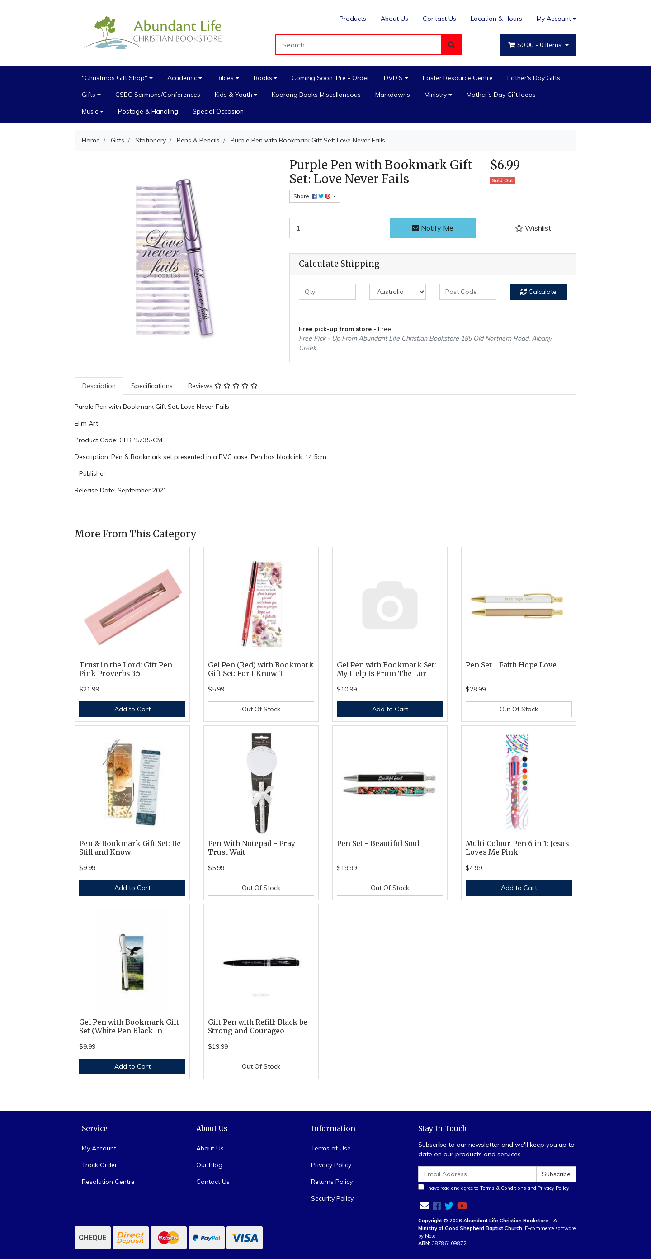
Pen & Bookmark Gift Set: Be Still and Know (130, 848)
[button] (533, 228)
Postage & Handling (148, 111)
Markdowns (392, 94)
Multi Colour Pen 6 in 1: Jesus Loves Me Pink (517, 848)
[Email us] (424, 1206)
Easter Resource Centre (458, 78)
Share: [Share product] (312, 196)
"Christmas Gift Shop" (114, 78)
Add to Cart (132, 709)
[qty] (327, 292)
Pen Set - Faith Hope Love (511, 665)
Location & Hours (496, 18)
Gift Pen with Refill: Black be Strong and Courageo (257, 1026)
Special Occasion (218, 111)
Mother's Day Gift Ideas (501, 94)
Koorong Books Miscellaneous (316, 94)
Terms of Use (331, 1148)
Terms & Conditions (503, 1188)
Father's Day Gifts (533, 78)
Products (353, 18)
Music (90, 111)
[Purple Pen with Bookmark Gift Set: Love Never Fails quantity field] (332, 228)
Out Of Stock (261, 709)
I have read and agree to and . (494, 1187)
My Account (99, 1148)
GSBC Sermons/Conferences (157, 94)
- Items (535, 45)
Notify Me (432, 227)
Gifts (88, 94)
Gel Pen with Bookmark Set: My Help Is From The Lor (386, 669)
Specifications (152, 386)
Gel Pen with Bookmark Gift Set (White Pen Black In (129, 1026)
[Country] (397, 292)
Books (263, 78)
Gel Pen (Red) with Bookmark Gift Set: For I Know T (261, 669)
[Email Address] (477, 1174)
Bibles (225, 78)
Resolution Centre (108, 1182)
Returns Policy (332, 1182)
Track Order (99, 1165)
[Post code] (467, 292)
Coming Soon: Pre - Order (330, 78)
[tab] (99, 386)
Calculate (538, 292)
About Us (394, 18)
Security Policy (332, 1198)
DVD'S (393, 78)
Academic (182, 78)
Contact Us (439, 18)
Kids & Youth (233, 94)
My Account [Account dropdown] (554, 18)
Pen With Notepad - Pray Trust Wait (251, 848)
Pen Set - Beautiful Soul (378, 843)
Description (99, 386)
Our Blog (209, 1165)
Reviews (223, 386)
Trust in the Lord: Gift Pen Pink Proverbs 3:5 (125, 669)
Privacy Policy (331, 1165)
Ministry (436, 94)
